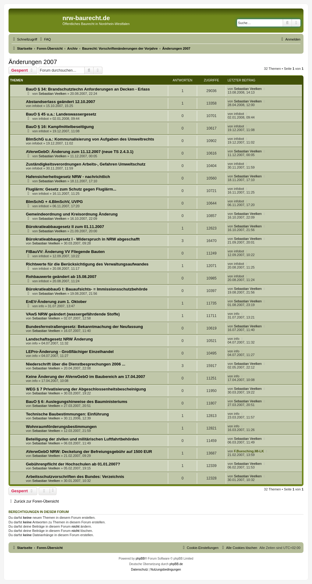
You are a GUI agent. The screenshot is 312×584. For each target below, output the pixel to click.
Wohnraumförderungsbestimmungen (61, 426)
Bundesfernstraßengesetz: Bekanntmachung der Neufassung (84, 326)
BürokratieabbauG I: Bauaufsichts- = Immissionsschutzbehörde (86, 289)
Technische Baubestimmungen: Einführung (67, 414)
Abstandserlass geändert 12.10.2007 (60, 101)
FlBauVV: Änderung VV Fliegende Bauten (65, 251)
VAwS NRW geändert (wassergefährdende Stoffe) (73, 314)
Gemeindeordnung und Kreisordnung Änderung (72, 214)
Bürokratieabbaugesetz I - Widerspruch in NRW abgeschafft (83, 239)
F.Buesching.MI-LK (249, 451)
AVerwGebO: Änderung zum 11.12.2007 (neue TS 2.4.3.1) (79, 151)
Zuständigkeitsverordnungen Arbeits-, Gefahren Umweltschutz (85, 164)
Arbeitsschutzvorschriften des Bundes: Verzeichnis (75, 476)
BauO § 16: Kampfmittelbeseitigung (60, 126)
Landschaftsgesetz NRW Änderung (59, 339)
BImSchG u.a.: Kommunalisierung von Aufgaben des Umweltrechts (90, 139)
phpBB (140, 558)
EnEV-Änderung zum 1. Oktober (56, 301)
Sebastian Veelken (52, 93)
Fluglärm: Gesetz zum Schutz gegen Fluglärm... (71, 189)
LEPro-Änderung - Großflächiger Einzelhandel (70, 351)
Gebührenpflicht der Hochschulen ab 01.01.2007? (73, 464)
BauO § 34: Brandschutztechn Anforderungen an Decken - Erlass (88, 89)
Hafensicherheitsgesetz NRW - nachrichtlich (68, 176)
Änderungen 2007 (33, 62)
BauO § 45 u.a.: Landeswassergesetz (61, 114)
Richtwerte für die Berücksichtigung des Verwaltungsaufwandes (87, 264)
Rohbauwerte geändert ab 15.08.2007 (61, 276)
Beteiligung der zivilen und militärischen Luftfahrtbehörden (82, 439)
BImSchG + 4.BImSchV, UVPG (54, 201)
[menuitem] (45, 39)
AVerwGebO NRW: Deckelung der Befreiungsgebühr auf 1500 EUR (89, 451)
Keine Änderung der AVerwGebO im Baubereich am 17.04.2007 (85, 376)
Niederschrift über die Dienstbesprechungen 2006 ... (75, 364)
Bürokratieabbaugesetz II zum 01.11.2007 (65, 226)
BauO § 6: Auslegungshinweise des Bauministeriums (76, 401)
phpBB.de (176, 564)
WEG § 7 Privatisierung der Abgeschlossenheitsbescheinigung (86, 389)
